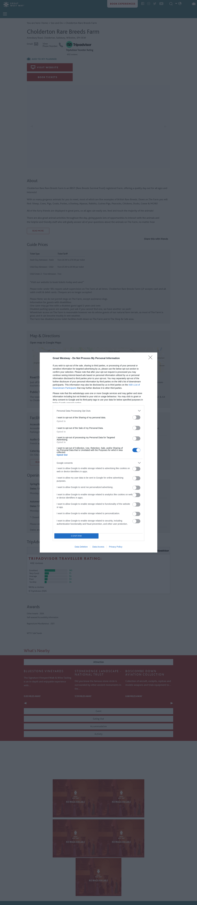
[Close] (151, 358)
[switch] (136, 417)
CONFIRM (76, 536)
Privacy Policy (115, 547)
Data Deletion (81, 547)
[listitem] (98, 410)
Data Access (98, 547)
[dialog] (98, 452)
